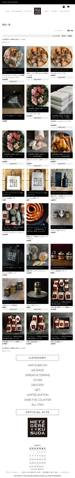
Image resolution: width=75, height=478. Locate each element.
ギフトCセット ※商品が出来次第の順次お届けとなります (12, 337)
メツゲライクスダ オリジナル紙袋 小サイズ (37, 194)
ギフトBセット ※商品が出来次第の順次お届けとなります (37, 337)
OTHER (37, 380)
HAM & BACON (37, 365)
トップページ (59, 30)
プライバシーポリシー (12, 472)
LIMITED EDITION (37, 394)
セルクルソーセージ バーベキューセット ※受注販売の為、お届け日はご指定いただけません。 (37, 230)
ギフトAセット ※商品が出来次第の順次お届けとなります (61, 337)
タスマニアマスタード (59, 227)
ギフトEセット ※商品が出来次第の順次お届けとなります (13, 228)
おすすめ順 (56, 36)
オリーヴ (6, 302)
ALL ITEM (37, 404)
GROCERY (37, 385)
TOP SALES (28, 11)
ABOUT (46, 11)
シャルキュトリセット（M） (36, 70)
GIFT (37, 389)
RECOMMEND (17, 11)
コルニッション (32, 302)
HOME (7, 11)
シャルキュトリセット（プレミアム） (12, 71)
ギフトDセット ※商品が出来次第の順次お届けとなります (61, 303)
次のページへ (6, 42)
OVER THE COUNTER (37, 399)
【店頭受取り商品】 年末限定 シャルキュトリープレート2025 (61, 117)
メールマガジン (64, 472)
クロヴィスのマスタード (59, 267)
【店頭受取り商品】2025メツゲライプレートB (37, 109)
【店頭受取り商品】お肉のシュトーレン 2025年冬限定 (36, 155)
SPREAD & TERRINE (37, 375)
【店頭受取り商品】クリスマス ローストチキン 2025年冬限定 (61, 155)
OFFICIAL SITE (64, 11)
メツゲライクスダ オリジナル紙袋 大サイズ (13, 194)
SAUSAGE (37, 370)
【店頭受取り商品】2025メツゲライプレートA (13, 155)
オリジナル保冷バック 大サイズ (12, 117)
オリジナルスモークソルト (36, 267)
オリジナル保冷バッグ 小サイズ (12, 268)
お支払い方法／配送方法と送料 (31, 472)
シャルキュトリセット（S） (60, 70)
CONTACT (54, 11)
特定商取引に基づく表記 (50, 472)
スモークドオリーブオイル (59, 193)
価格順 (64, 36)
